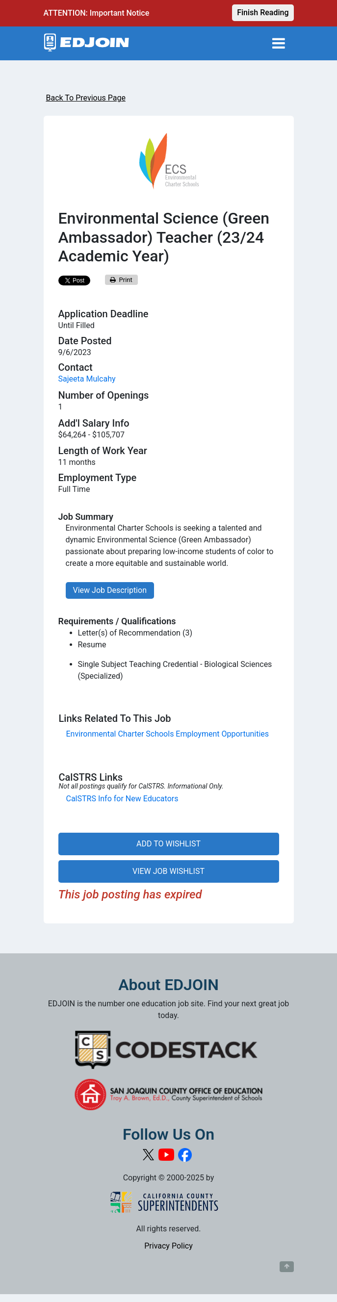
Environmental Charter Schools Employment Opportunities (167, 734)
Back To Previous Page (86, 97)
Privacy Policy (168, 1246)
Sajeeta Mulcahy (87, 378)
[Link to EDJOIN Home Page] (87, 43)
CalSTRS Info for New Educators (122, 798)
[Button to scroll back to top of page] (287, 1266)
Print (121, 279)
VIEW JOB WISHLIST (168, 871)
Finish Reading (262, 12)
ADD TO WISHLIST (168, 843)
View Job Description (110, 590)
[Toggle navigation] (278, 43)
